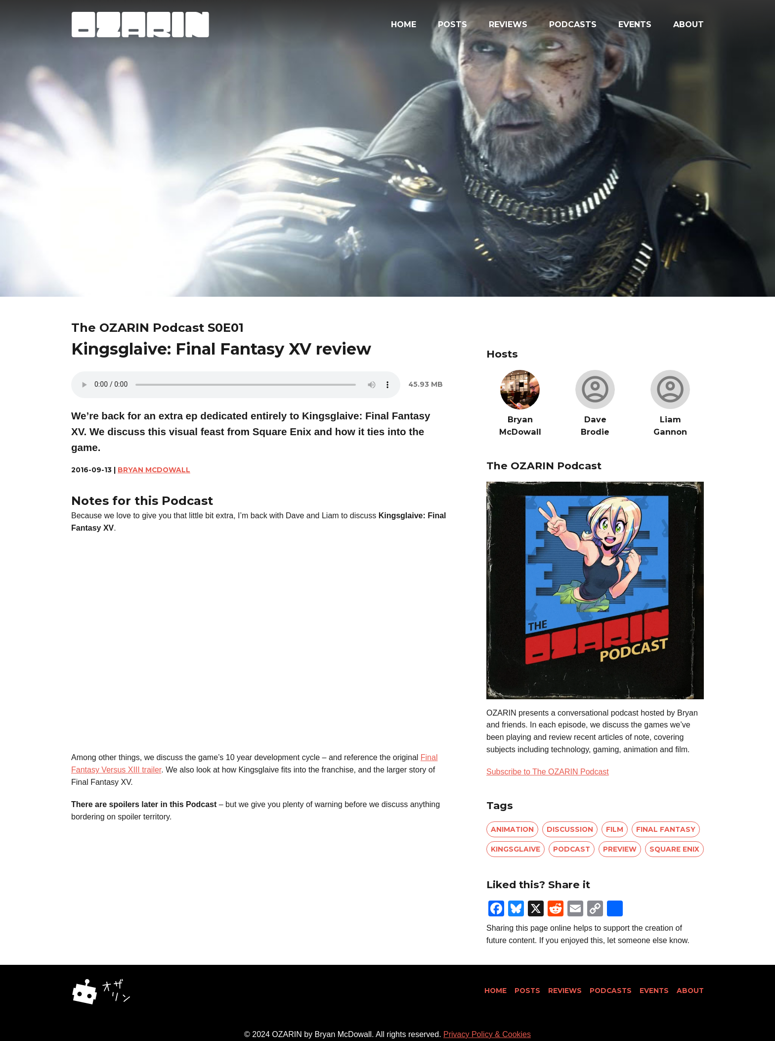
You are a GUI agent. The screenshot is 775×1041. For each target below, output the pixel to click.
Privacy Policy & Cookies (487, 1034)
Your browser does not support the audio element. (235, 384)
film (614, 829)
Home (403, 24)
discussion (570, 829)
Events (634, 24)
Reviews (508, 24)
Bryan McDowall (154, 470)
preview (620, 849)
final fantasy (665, 829)
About (688, 24)
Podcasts (573, 24)
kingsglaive (515, 849)
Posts (452, 24)
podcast (571, 849)
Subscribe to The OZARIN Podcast (547, 772)
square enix (674, 849)
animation (512, 829)
